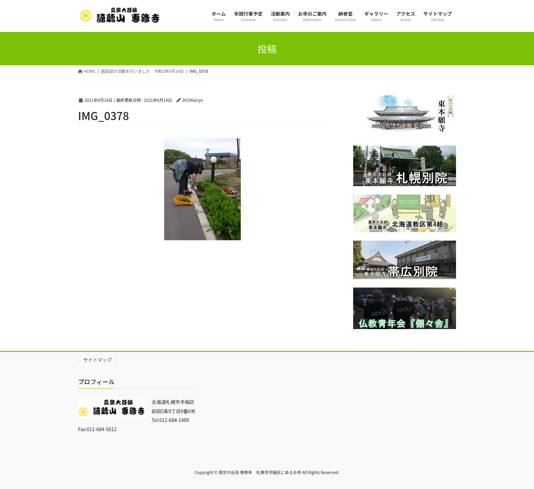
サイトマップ (97, 359)
